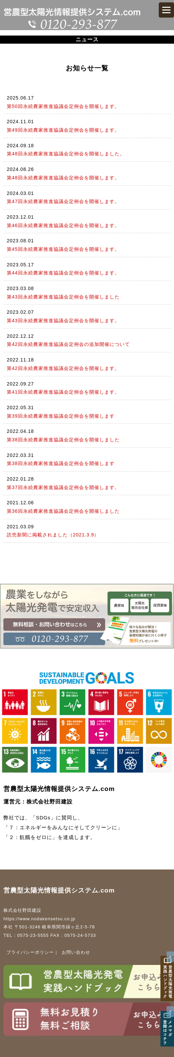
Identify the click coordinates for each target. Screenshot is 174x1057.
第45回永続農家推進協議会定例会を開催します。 (63, 249)
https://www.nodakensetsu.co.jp (39, 918)
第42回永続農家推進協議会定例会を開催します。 (63, 368)
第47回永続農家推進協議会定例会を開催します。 (63, 201)
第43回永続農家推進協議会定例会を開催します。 (63, 320)
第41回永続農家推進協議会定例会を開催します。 (63, 392)
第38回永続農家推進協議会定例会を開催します (61, 463)
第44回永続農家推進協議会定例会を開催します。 (63, 273)
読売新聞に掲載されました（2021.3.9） (53, 534)
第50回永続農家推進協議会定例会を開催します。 (63, 106)
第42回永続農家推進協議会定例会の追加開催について (68, 344)
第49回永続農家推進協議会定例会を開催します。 (63, 130)
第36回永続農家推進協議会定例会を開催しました (63, 511)
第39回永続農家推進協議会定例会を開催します (61, 416)
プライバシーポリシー (30, 952)
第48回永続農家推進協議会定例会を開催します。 (63, 177)
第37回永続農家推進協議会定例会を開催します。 (63, 487)
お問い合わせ (76, 952)
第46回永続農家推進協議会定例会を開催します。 (63, 225)
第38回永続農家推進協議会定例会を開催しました (63, 439)
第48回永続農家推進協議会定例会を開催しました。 (66, 153)
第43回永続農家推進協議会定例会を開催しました (63, 297)
